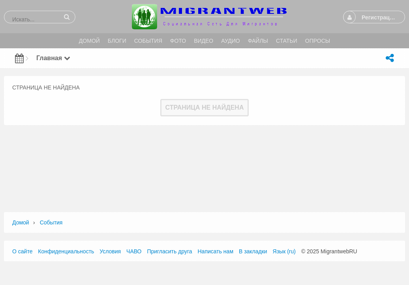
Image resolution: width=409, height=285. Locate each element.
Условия (110, 251)
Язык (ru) (284, 251)
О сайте (22, 251)
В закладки (253, 251)
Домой (20, 222)
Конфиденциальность (66, 251)
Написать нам (216, 251)
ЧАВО (133, 251)
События (51, 222)
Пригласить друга (169, 251)
